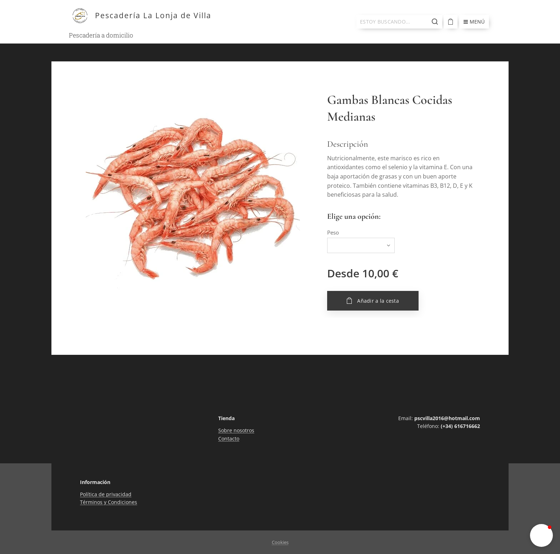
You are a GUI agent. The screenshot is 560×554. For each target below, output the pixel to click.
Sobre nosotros (236, 430)
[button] (541, 535)
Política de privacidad (105, 494)
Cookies (280, 542)
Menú (474, 21)
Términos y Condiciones (108, 502)
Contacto (228, 438)
